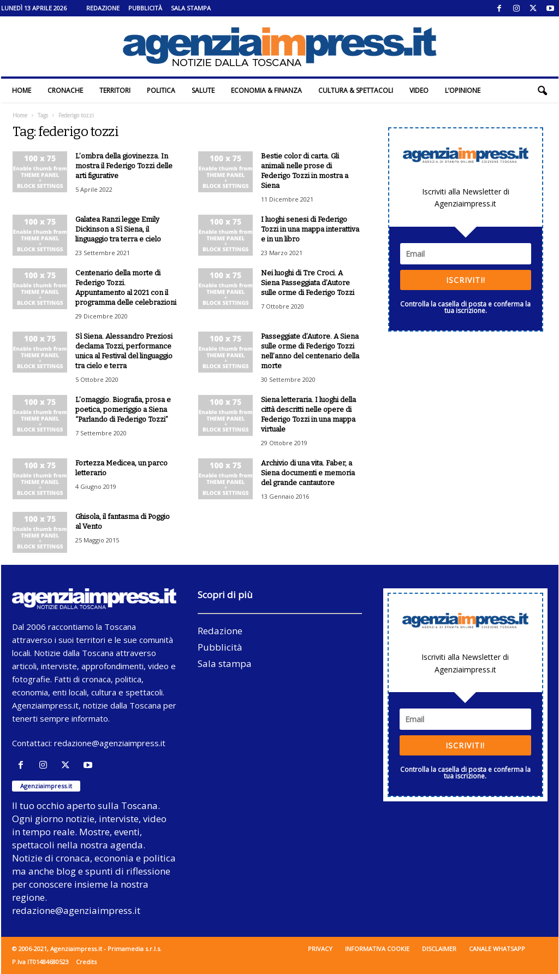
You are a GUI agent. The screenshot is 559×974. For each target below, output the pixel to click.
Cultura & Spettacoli (355, 90)
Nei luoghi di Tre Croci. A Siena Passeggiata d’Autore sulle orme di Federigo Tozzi (307, 283)
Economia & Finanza (266, 90)
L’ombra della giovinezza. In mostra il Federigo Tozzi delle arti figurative (124, 166)
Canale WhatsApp (497, 949)
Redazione (103, 8)
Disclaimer (439, 949)
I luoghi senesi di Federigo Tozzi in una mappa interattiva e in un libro (310, 229)
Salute (203, 90)
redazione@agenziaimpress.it (109, 742)
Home (21, 90)
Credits (86, 962)
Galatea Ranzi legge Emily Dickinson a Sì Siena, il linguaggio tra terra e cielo (118, 229)
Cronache (65, 90)
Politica (161, 90)
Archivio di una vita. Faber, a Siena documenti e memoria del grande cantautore (308, 473)
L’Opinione (462, 90)
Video (419, 90)
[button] (542, 91)
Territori (114, 90)
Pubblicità (145, 8)
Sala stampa (191, 8)
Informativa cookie (377, 949)
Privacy (320, 949)
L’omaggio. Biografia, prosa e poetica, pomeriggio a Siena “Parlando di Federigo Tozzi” (123, 409)
